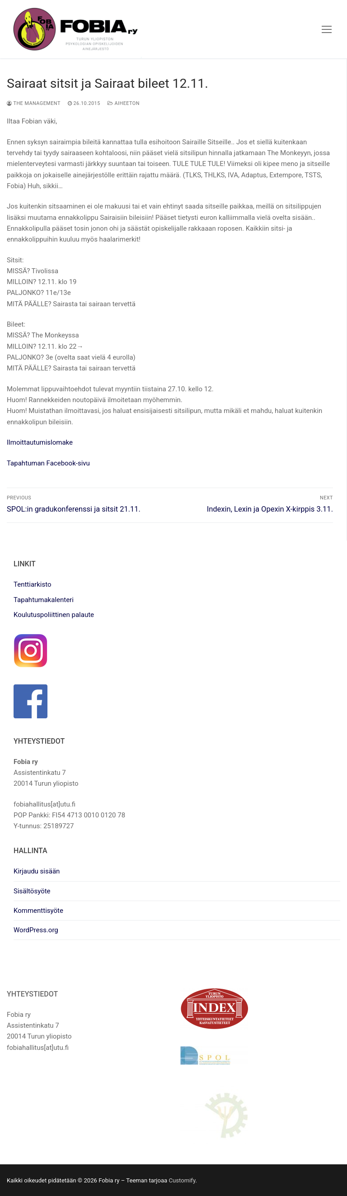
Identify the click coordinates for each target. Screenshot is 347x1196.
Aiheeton (124, 103)
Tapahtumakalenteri (44, 600)
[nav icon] (326, 29)
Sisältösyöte (32, 891)
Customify (182, 1180)
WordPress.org (36, 930)
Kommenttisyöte (38, 910)
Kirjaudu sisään (37, 871)
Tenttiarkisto (32, 584)
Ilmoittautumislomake (40, 442)
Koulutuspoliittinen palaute (54, 615)
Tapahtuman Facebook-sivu (48, 463)
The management (34, 103)
